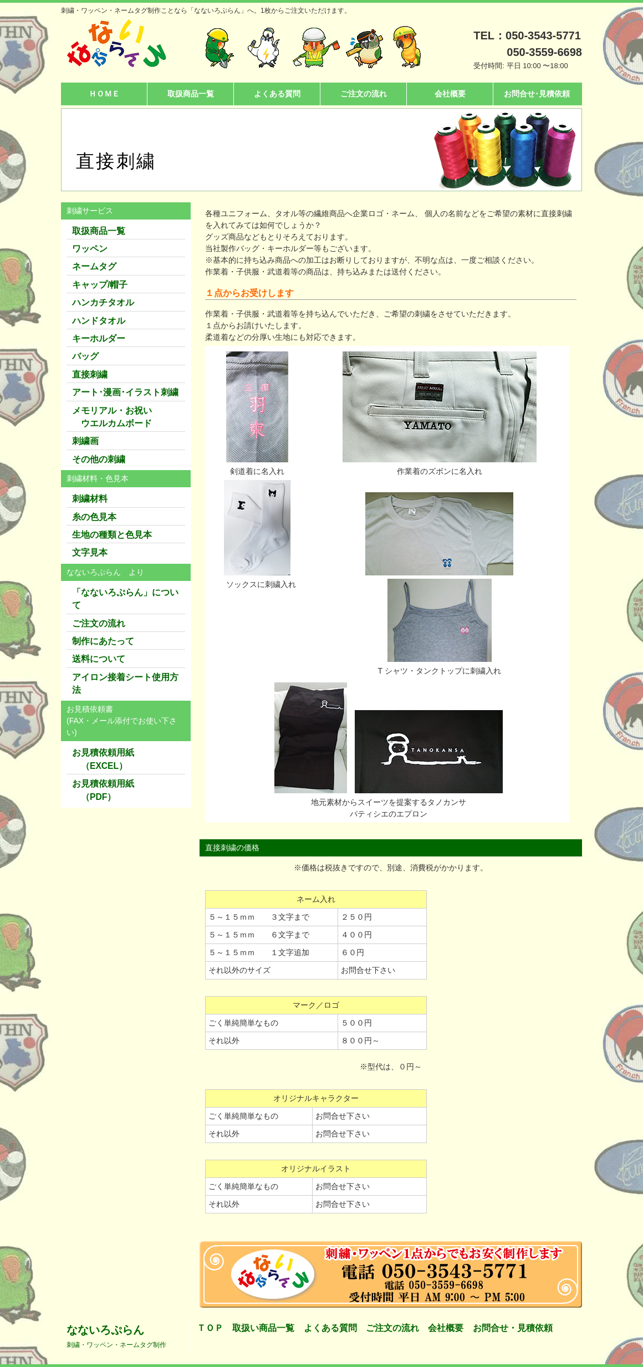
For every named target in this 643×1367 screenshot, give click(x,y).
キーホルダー (98, 338)
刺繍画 (85, 441)
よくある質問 (277, 93)
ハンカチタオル (103, 302)
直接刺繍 (90, 374)
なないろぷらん (116, 1336)
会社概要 (450, 93)
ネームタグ (94, 266)
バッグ (85, 356)
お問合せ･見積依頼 (537, 93)
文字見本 (90, 552)
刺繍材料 (90, 498)
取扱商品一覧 (190, 93)
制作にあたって (103, 641)
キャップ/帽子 (99, 284)
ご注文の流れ (363, 93)
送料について (98, 659)
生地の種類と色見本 (112, 534)
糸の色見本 (94, 517)
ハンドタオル (98, 320)
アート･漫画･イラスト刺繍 (125, 392)
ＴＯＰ (210, 1328)
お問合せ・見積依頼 (513, 1328)
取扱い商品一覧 (263, 1328)
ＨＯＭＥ (104, 93)
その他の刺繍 (98, 459)
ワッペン (90, 248)
